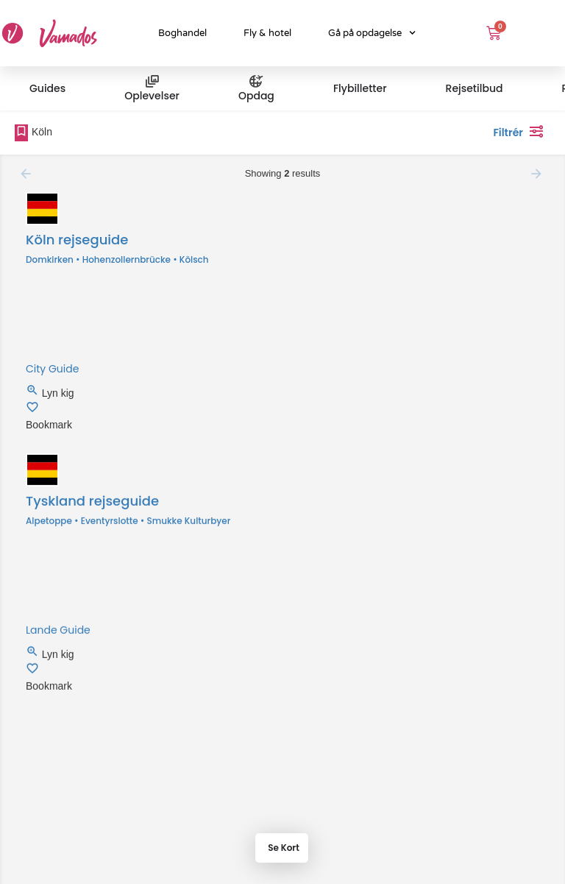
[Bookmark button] (32, 410)
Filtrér (521, 131)
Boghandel (182, 33)
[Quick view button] (34, 393)
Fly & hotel (267, 33)
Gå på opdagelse (372, 32)
